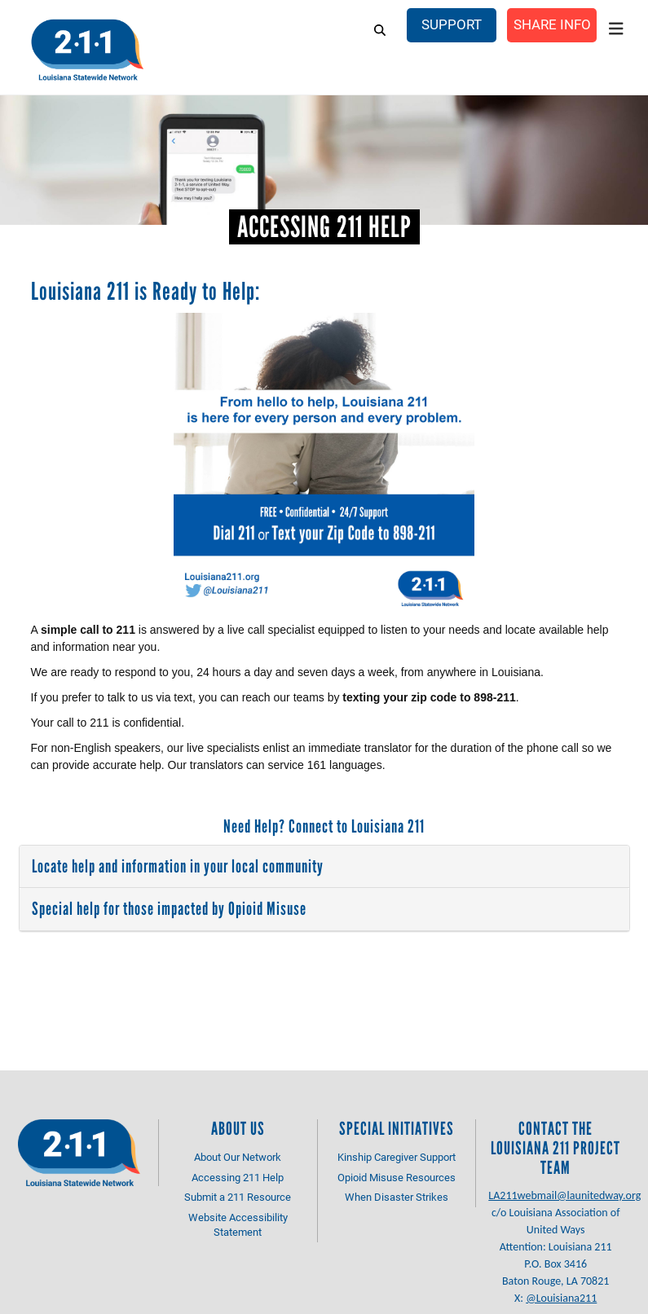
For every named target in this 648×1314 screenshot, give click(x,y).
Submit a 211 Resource (237, 1196)
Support (451, 24)
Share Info (551, 24)
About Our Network (237, 1156)
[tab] (324, 867)
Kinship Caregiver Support (396, 1156)
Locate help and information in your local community (178, 866)
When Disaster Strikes (396, 1196)
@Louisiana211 (561, 1298)
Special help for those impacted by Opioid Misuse (169, 909)
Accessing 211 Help (238, 1177)
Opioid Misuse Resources (396, 1177)
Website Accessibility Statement (238, 1225)
